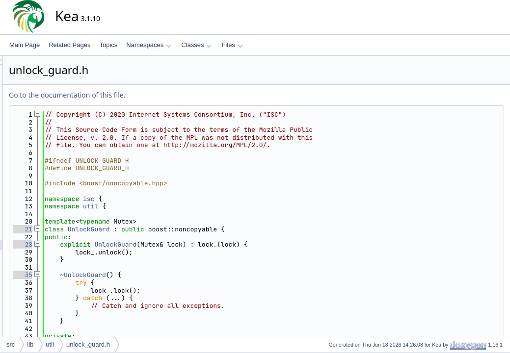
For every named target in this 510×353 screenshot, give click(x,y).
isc (177, 199)
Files (231, 45)
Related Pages (69, 45)
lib (30, 344)
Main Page (24, 45)
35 (111, 275)
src (10, 344)
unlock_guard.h (88, 344)
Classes (196, 45)
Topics (108, 45)
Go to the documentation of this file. (155, 95)
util (179, 206)
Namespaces (148, 45)
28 (111, 244)
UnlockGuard (177, 229)
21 (111, 229)
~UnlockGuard (171, 275)
